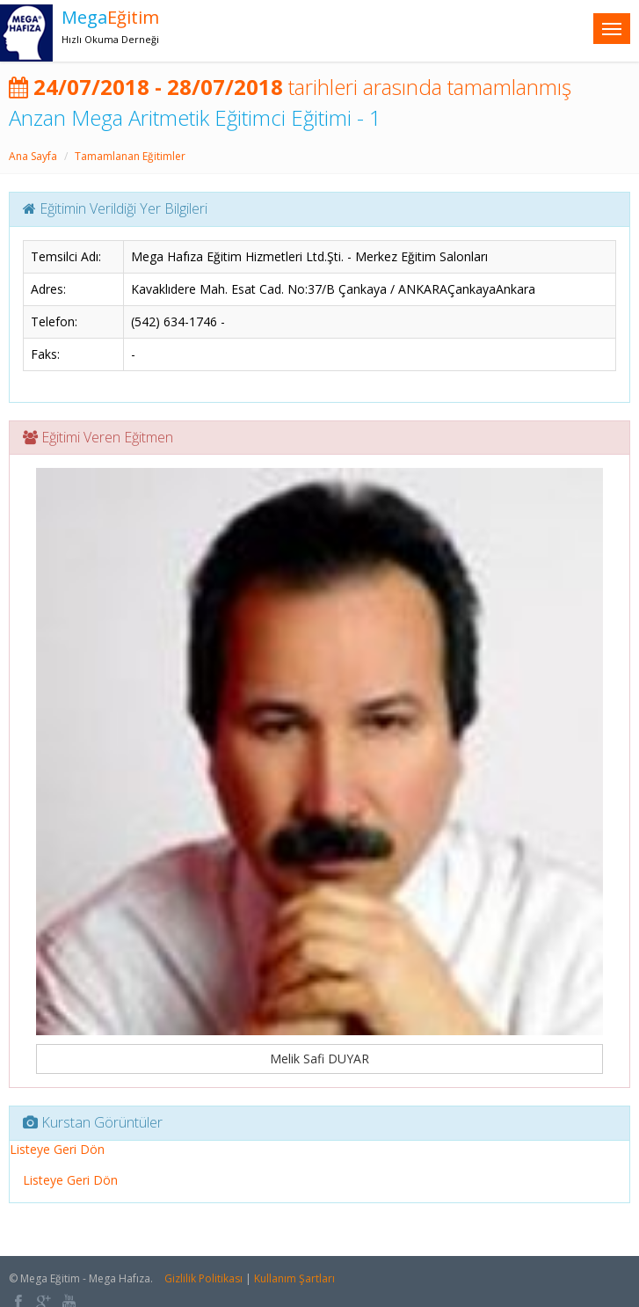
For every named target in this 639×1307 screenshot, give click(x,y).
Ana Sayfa (33, 156)
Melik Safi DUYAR (319, 1058)
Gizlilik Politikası (203, 1278)
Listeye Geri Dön (57, 1149)
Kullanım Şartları (294, 1278)
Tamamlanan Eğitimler (130, 156)
